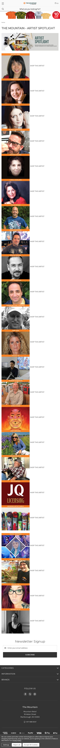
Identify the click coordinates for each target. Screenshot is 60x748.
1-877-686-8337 (31, 722)
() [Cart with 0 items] (56, 3)
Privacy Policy (16, 740)
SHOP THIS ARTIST (37, 66)
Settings (6, 745)
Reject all (16, 745)
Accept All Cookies (31, 745)
